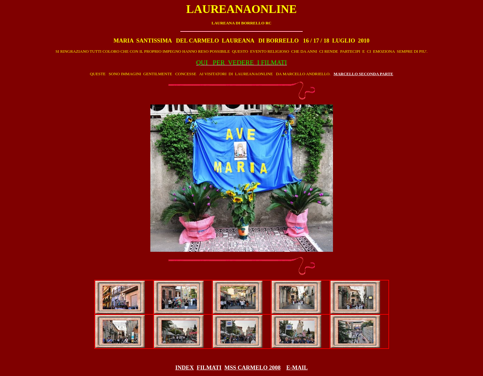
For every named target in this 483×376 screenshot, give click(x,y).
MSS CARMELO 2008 (252, 367)
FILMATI (209, 367)
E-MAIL (296, 367)
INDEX (184, 367)
